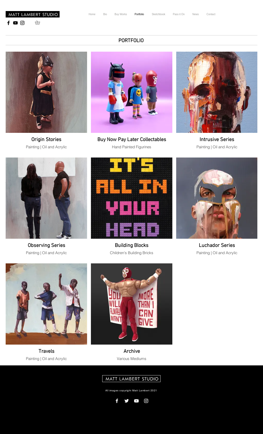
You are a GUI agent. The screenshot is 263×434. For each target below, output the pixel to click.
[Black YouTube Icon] (15, 23)
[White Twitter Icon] (126, 401)
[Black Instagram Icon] (22, 23)
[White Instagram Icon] (146, 401)
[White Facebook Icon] (117, 401)
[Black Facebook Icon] (8, 23)
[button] (39, 22)
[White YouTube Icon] (136, 401)
